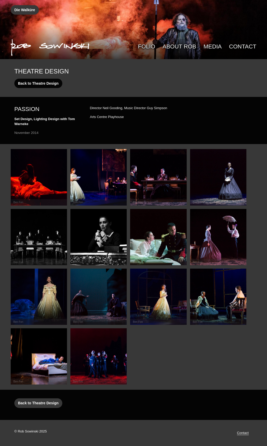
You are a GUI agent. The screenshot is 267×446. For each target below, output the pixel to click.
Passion (26, 109)
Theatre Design (41, 71)
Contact (242, 46)
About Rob (179, 46)
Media (213, 46)
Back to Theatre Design (38, 83)
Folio (146, 46)
